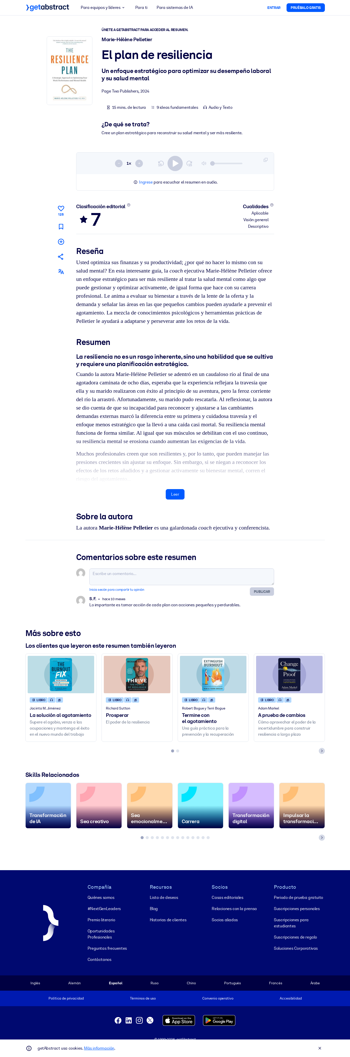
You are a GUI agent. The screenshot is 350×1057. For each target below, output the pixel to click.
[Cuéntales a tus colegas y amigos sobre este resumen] (61, 256)
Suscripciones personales (297, 908)
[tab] (172, 750)
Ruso (154, 983)
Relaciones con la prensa (234, 908)
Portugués (232, 983)
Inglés (35, 983)
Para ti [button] (141, 7)
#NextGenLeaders (104, 908)
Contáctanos (99, 959)
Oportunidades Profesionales (100, 934)
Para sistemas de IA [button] (175, 7)
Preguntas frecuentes (107, 948)
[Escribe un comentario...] (181, 576)
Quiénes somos (100, 897)
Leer (175, 494)
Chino (191, 983)
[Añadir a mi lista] (61, 241)
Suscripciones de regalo (295, 937)
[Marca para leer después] (61, 226)
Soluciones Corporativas (296, 948)
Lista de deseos (163, 897)
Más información (99, 1048)
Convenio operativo (217, 998)
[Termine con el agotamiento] (213, 674)
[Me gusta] (61, 210)
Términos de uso (143, 998)
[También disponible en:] (61, 271)
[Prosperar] (137, 674)
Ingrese (146, 182)
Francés (275, 983)
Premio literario (101, 919)
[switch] (175, 163)
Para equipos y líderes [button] (103, 8)
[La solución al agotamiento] (61, 674)
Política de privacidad (66, 998)
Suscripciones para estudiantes (291, 922)
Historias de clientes (167, 919)
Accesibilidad (291, 998)
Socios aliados (225, 919)
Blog (153, 908)
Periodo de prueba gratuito (298, 897)
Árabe (315, 983)
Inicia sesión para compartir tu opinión (116, 590)
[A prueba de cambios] (289, 674)
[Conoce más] (128, 205)
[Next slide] (322, 751)
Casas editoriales (227, 897)
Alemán (74, 983)
